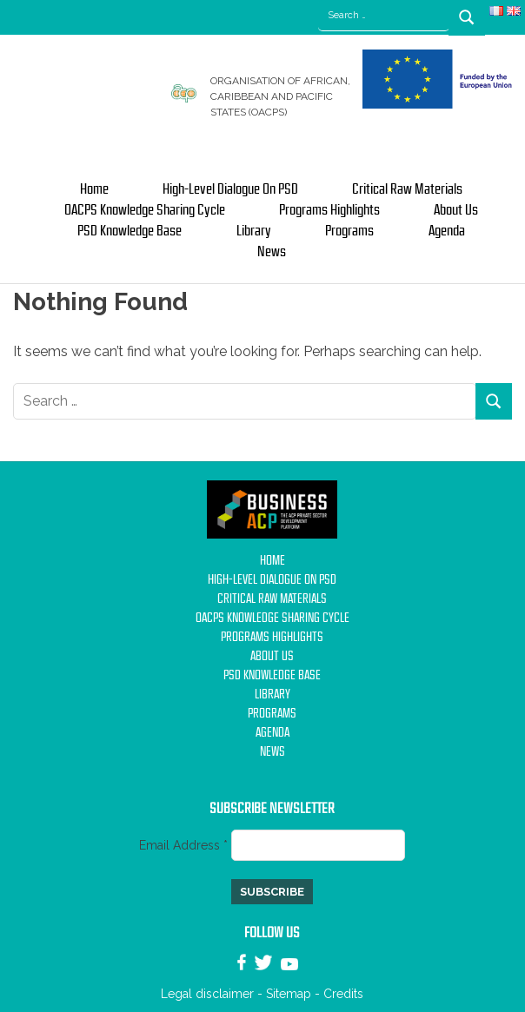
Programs (349, 231)
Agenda (447, 231)
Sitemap (288, 994)
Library (253, 231)
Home (94, 189)
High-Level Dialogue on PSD (230, 189)
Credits (343, 994)
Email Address (185, 845)
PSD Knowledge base (129, 231)
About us (456, 210)
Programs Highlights (329, 210)
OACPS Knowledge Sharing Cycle (144, 210)
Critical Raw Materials (407, 189)
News (271, 252)
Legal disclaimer (207, 994)
